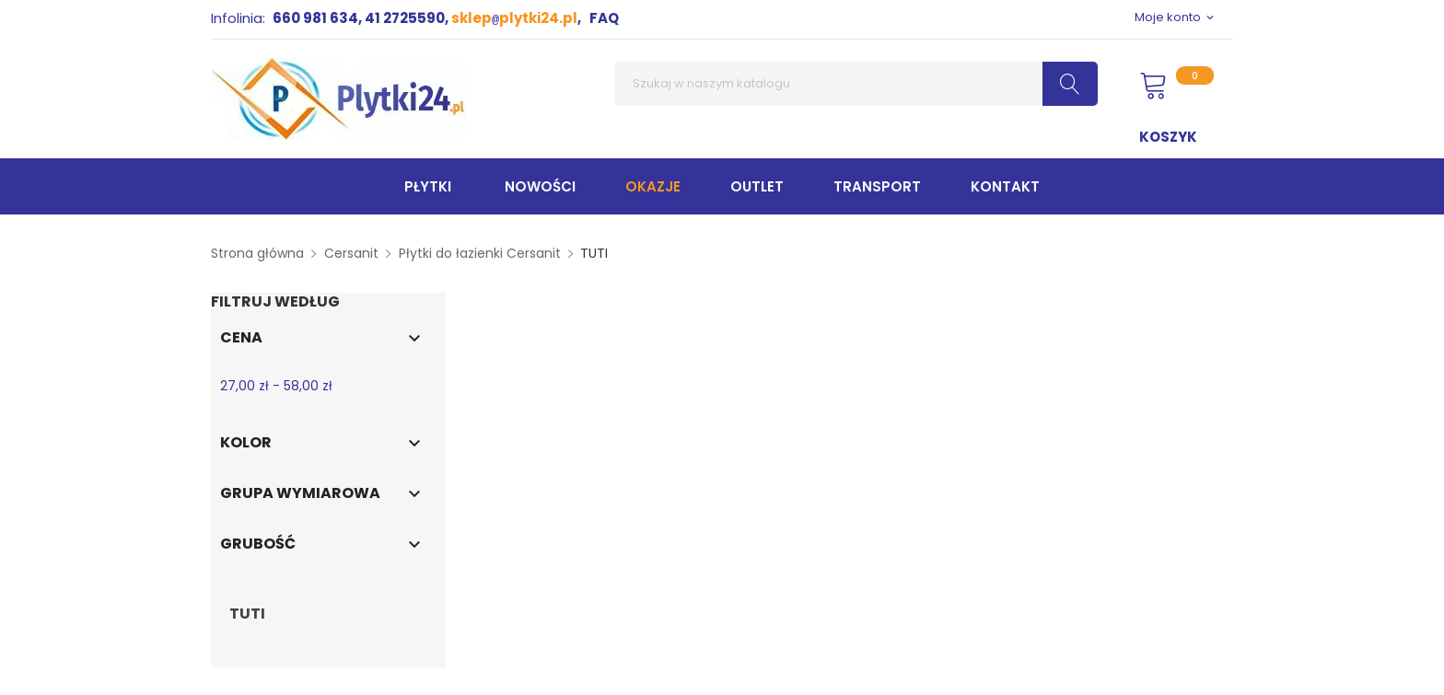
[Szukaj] (856, 84)
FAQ (604, 18)
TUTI (247, 614)
